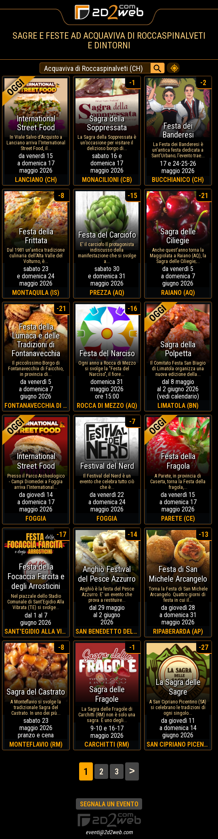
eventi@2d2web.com (109, 832)
